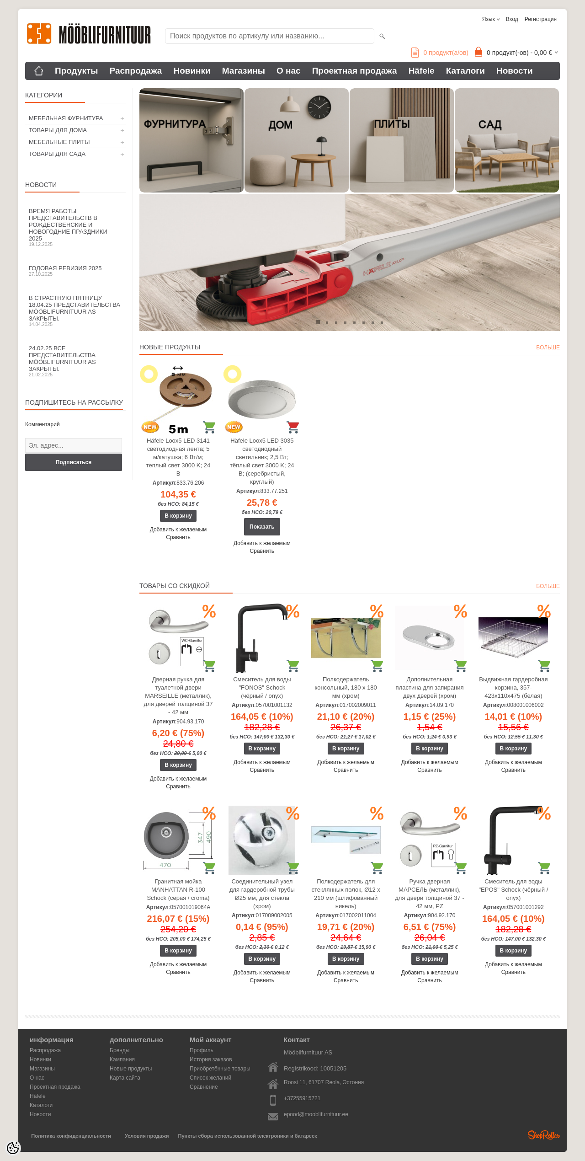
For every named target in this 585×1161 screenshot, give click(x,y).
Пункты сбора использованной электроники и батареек (247, 1136)
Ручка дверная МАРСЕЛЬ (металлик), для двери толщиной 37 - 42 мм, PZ (429, 894)
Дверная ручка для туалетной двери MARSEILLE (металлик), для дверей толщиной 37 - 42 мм (178, 696)
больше (548, 347)
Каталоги (465, 70)
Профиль (201, 1050)
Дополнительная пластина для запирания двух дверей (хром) (430, 687)
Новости (514, 70)
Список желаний (210, 1078)
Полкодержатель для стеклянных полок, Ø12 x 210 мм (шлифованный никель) (346, 894)
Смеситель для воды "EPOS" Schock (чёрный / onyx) (513, 889)
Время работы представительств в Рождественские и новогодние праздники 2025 (75, 227)
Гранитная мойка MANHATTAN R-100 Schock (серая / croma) (178, 889)
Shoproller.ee (544, 1135)
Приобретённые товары (220, 1068)
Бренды (119, 1050)
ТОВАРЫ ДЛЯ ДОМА (58, 130)
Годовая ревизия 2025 (75, 271)
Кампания (122, 1059)
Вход (512, 19)
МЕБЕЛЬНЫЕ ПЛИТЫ (59, 142)
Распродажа (136, 70)
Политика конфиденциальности (71, 1136)
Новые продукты (131, 1068)
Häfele (422, 70)
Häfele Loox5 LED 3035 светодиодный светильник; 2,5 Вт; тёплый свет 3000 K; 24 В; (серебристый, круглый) (262, 461)
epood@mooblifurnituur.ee (316, 1114)
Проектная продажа (354, 70)
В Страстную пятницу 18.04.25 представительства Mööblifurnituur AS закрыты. (75, 310)
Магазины (243, 70)
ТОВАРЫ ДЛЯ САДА (57, 153)
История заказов (211, 1059)
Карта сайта (125, 1078)
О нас (289, 70)
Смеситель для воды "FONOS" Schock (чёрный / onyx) (262, 687)
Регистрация (541, 19)
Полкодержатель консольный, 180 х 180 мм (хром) (346, 687)
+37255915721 (302, 1098)
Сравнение (204, 1087)
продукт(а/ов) (439, 52)
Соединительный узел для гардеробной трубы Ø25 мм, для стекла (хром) (262, 894)
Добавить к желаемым (178, 529)
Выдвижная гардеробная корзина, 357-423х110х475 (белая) (513, 687)
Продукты (76, 70)
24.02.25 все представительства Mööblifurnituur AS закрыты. (75, 361)
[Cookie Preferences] (13, 1148)
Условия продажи (147, 1136)
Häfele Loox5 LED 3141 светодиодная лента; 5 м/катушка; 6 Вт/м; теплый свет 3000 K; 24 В (178, 457)
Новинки (191, 70)
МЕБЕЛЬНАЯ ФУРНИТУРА (66, 118)
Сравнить (178, 537)
